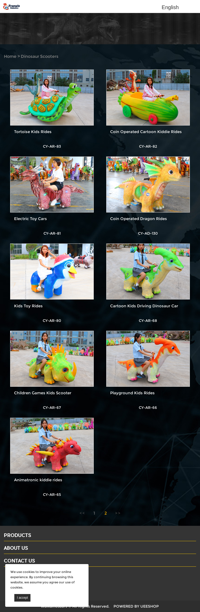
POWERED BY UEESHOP (136, 606)
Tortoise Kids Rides (33, 131)
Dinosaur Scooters (39, 56)
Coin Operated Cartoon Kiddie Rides (146, 131)
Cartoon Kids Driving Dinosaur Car (144, 305)
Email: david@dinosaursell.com (36, 582)
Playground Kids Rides (132, 392)
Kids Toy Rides (28, 305)
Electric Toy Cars (30, 218)
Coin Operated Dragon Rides (138, 218)
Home (10, 56)
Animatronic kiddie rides (38, 479)
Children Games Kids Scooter (42, 392)
